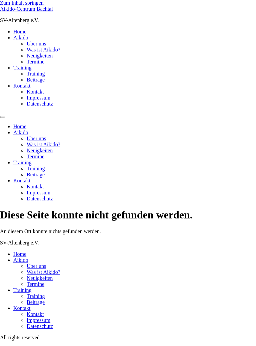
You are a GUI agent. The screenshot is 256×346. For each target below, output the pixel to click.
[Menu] (2, 117)
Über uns (36, 43)
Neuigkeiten (40, 55)
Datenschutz (40, 104)
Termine (35, 61)
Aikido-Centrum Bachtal (26, 9)
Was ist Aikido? (43, 49)
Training (22, 67)
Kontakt (22, 86)
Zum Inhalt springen (22, 3)
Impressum (38, 98)
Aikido (20, 37)
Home (19, 31)
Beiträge (36, 79)
